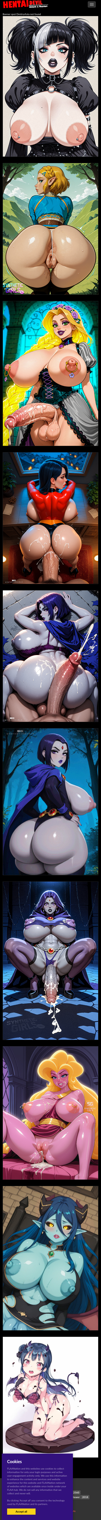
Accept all (21, 1511)
